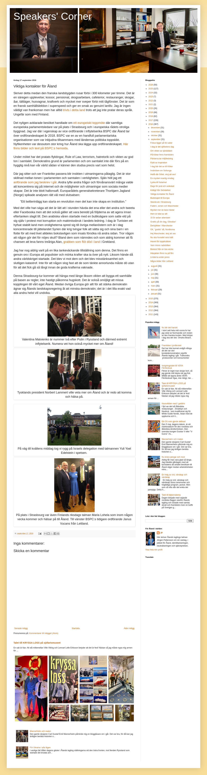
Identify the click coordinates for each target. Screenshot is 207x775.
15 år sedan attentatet (160, 218)
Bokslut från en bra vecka (161, 249)
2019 (151, 112)
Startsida (76, 628)
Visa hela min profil (153, 550)
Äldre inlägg (129, 628)
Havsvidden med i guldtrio (173, 403)
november (156, 131)
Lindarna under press (159, 257)
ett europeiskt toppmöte (89, 123)
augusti (154, 266)
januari (154, 294)
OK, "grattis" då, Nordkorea (162, 229)
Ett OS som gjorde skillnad (173, 421)
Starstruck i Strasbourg (160, 202)
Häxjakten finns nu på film (161, 253)
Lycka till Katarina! (158, 182)
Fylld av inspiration (158, 162)
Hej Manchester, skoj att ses (163, 233)
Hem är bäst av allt (158, 214)
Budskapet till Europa (159, 198)
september (156, 139)
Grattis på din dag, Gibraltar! (163, 222)
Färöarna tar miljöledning (161, 158)
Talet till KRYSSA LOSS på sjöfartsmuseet (36, 642)
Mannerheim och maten (40, 731)
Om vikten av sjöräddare (161, 151)
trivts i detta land (74, 110)
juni (153, 274)
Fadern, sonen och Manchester (164, 206)
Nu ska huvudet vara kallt (161, 237)
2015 (151, 298)
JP (161, 533)
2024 (151, 93)
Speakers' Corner (52, 16)
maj (153, 278)
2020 (151, 108)
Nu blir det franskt (170, 327)
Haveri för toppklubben (160, 241)
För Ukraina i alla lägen (40, 747)
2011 (151, 314)
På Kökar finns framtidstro (162, 155)
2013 (151, 306)
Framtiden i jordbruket (171, 345)
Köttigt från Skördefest (160, 190)
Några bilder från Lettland (161, 261)
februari (154, 289)
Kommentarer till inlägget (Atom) (43, 633)
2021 (151, 104)
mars (153, 286)
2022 (151, 100)
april (153, 282)
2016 (151, 124)
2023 (151, 96)
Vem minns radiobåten (160, 245)
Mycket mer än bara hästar (162, 210)
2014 (151, 302)
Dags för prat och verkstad (162, 186)
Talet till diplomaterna (171, 495)
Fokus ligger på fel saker (161, 143)
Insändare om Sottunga (160, 170)
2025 (151, 88)
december (156, 127)
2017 (151, 120)
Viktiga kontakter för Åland (162, 194)
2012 (151, 310)
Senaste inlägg (21, 628)
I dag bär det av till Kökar (161, 166)
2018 (151, 116)
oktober (154, 135)
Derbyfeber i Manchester (161, 225)
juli (152, 270)
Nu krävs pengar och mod (173, 457)
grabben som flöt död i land (81, 242)
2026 (151, 85)
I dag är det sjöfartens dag (162, 147)
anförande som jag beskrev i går (35, 182)
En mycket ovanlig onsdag (162, 178)
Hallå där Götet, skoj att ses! (163, 174)
